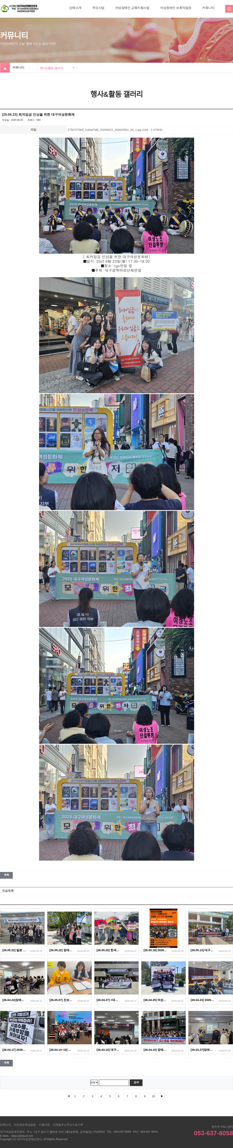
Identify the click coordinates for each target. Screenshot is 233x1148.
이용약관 (44, 1124)
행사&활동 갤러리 (51, 68)
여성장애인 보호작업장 (175, 7)
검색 (136, 1082)
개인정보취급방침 (25, 1124)
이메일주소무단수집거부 (68, 1124)
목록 (6, 874)
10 (153, 1096)
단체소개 (75, 7)
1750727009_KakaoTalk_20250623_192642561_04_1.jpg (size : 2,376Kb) (115, 129)
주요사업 (98, 7)
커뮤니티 (208, 7)
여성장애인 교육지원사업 (132, 7)
